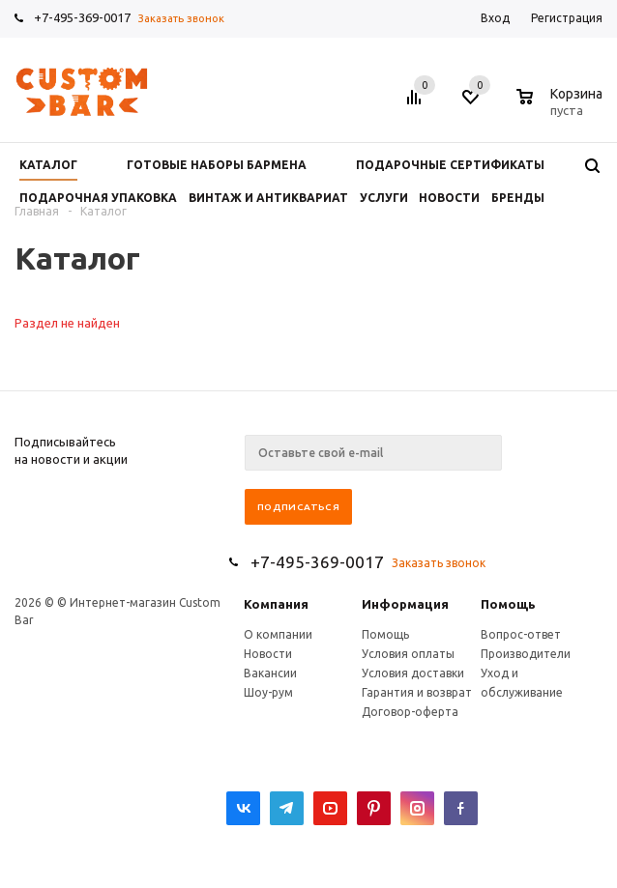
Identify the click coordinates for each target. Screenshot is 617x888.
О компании (278, 634)
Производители (526, 653)
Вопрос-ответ (521, 634)
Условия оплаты (408, 653)
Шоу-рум (268, 692)
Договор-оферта (410, 711)
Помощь (508, 604)
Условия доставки (413, 673)
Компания (276, 604)
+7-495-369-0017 (82, 17)
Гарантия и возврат (417, 692)
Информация (405, 604)
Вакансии (270, 673)
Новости (268, 653)
